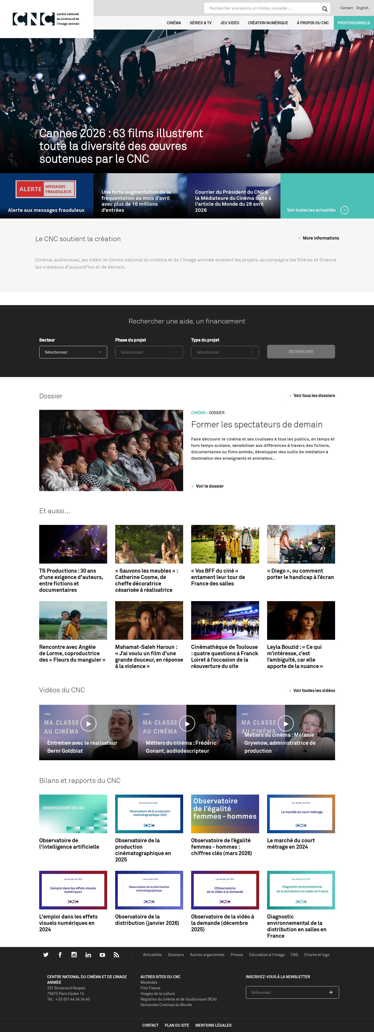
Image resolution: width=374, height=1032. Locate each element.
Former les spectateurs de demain (257, 424)
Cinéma (174, 23)
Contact (346, 8)
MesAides (148, 982)
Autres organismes (207, 954)
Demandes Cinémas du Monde (166, 1004)
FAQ (294, 954)
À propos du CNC (313, 23)
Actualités (152, 954)
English (362, 8)
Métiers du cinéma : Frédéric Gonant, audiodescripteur (181, 746)
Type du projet (205, 340)
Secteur (47, 340)
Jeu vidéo (229, 23)
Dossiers (176, 954)
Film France (150, 988)
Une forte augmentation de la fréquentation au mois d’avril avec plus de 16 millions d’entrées (136, 201)
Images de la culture (157, 993)
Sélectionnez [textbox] (56, 352)
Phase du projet (130, 340)
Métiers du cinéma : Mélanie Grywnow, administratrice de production (280, 742)
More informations (318, 238)
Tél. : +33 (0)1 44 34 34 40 (68, 999)
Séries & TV (201, 23)
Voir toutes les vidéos (311, 690)
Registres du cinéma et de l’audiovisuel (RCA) (178, 999)
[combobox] (73, 352)
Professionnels (354, 23)
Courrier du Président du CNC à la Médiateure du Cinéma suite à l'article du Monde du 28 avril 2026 (233, 201)
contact (150, 1025)
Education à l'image (267, 954)
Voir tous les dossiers (311, 395)
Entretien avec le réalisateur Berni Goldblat (82, 746)
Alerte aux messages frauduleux (46, 210)
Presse (237, 954)
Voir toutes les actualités (311, 210)
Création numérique (268, 23)
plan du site (177, 1025)
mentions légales (213, 1025)
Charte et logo (316, 954)
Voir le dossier (207, 486)
